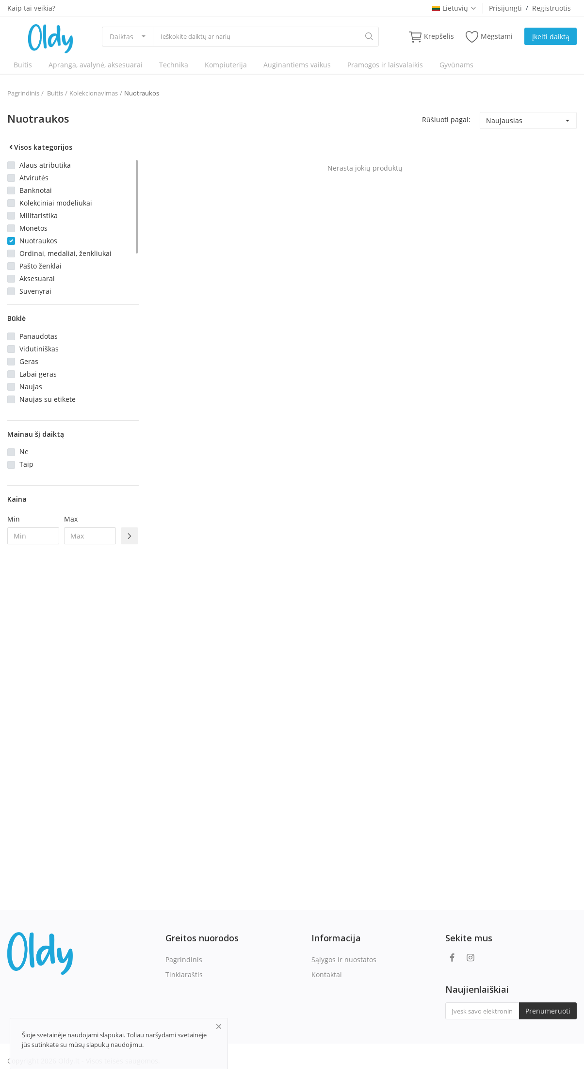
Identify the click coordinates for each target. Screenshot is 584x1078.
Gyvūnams (456, 64)
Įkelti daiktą (550, 36)
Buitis (23, 64)
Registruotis (551, 8)
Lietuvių (454, 8)
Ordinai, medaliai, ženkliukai (65, 253)
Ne (24, 451)
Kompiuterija (226, 64)
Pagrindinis (23, 93)
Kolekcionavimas (93, 93)
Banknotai (35, 190)
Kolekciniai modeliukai (55, 202)
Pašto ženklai (40, 265)
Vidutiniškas (39, 348)
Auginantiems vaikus (297, 64)
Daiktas (121, 36)
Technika (173, 64)
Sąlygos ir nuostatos (343, 959)
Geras (28, 361)
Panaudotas (38, 336)
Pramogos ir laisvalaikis (385, 64)
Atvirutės (34, 177)
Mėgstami (489, 36)
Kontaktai (326, 974)
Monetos (33, 228)
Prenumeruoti (547, 1010)
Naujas (30, 386)
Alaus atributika (45, 165)
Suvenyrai (35, 291)
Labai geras (38, 374)
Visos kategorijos (39, 147)
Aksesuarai (37, 278)
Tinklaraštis (184, 974)
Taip (26, 464)
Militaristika (38, 215)
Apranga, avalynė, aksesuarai (96, 64)
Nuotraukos (141, 93)
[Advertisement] (73, 709)
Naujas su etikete (47, 399)
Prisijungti (505, 8)
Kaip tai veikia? (31, 8)
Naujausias (504, 120)
